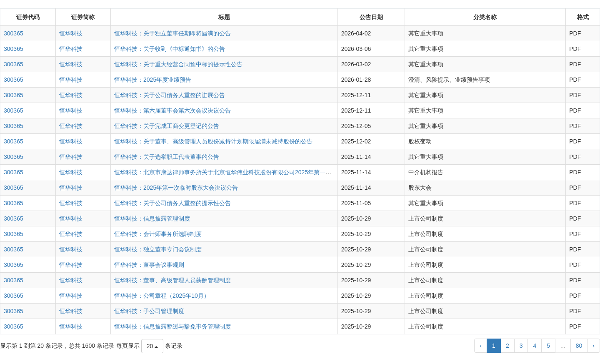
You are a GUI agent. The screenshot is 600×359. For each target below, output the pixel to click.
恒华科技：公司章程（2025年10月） (162, 295)
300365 (13, 33)
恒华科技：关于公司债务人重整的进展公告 (169, 95)
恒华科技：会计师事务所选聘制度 (158, 234)
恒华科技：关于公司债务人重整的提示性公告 (172, 203)
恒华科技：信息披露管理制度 (152, 218)
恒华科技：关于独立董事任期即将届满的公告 (172, 33)
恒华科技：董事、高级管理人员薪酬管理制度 (172, 280)
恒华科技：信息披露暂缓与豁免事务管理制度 (172, 326)
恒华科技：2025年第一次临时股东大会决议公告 (176, 187)
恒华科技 (70, 33)
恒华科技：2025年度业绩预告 (152, 79)
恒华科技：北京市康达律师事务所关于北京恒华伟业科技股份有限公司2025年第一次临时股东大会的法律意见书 (257, 172)
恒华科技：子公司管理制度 (149, 311)
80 (579, 345)
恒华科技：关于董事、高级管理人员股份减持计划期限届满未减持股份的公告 (213, 141)
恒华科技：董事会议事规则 (149, 264)
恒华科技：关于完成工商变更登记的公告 (166, 126)
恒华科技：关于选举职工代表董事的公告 (166, 156)
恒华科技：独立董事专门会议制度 (158, 249)
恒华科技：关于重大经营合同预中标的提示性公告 (178, 64)
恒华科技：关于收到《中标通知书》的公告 (169, 48)
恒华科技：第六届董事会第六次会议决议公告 (172, 110)
